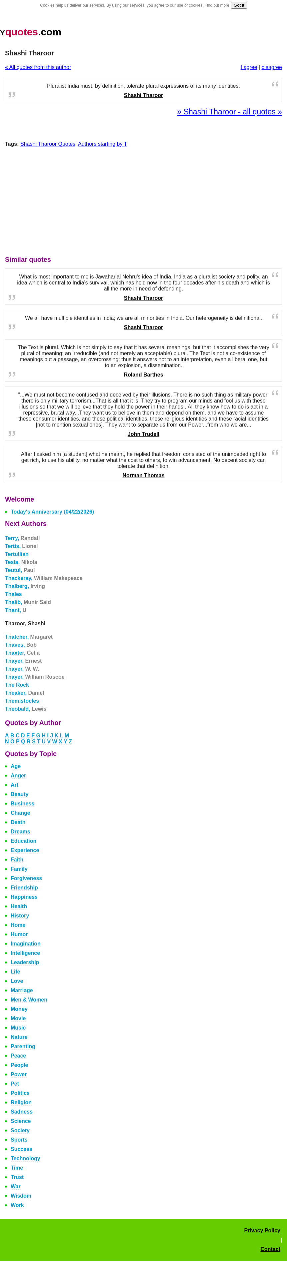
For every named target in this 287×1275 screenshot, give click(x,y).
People (19, 1065)
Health (19, 906)
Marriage (22, 990)
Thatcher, (29, 637)
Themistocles (22, 701)
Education (23, 841)
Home (18, 925)
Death (18, 822)
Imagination (26, 943)
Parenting (23, 1046)
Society (20, 1130)
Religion (21, 1102)
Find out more (217, 5)
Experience (25, 850)
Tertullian (17, 554)
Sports (19, 1140)
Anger (18, 775)
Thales (13, 594)
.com (30, 31)
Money (19, 1009)
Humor (19, 934)
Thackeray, (44, 578)
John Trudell (143, 434)
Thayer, (23, 661)
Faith (17, 859)
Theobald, (25, 709)
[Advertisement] (144, 203)
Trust (17, 1177)
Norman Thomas (143, 475)
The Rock (17, 685)
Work (17, 1205)
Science (21, 1121)
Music (18, 1028)
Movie (18, 1018)
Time (17, 1168)
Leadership (25, 962)
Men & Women (29, 1000)
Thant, (15, 610)
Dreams (20, 831)
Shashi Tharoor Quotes (47, 144)
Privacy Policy (262, 1230)
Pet (15, 1084)
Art (14, 785)
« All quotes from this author (38, 67)
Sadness (22, 1112)
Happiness (24, 897)
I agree (249, 67)
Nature (19, 1037)
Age (16, 766)
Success (21, 1149)
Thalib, (28, 602)
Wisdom (21, 1196)
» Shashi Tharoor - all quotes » (229, 111)
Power (19, 1074)
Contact (270, 1249)
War (16, 1186)
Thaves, (21, 645)
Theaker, (24, 693)
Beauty (19, 794)
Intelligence (25, 953)
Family (19, 869)
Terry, (22, 538)
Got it (239, 5)
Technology (25, 1158)
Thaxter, (22, 653)
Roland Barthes (143, 375)
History (20, 915)
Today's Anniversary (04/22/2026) (52, 512)
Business (22, 803)
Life (15, 972)
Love (17, 981)
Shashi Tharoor (143, 95)
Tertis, (21, 546)
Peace (18, 1056)
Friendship (24, 887)
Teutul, (20, 570)
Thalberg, (25, 586)
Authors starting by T (102, 144)
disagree (272, 67)
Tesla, (21, 562)
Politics (20, 1093)
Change (20, 813)
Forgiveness (26, 878)
